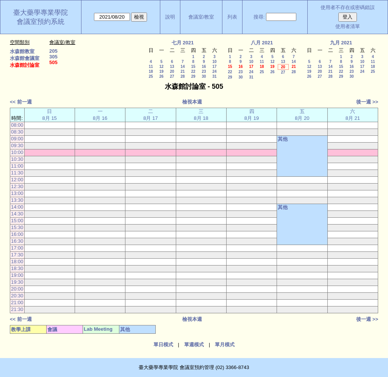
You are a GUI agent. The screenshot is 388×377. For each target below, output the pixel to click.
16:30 (17, 241)
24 (214, 71)
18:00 (17, 261)
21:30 (17, 309)
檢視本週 (192, 102)
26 (161, 76)
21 (182, 71)
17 (214, 66)
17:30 (17, 255)
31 (214, 76)
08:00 (17, 125)
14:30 (17, 214)
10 (214, 62)
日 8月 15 (49, 114)
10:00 (17, 152)
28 (182, 76)
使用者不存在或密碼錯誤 (348, 7)
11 (151, 66)
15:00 (17, 220)
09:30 (17, 145)
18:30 (17, 268)
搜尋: (259, 17)
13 (172, 66)
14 (182, 66)
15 (193, 66)
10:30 (17, 159)
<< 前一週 (21, 102)
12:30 (17, 186)
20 (172, 71)
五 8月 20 (302, 114)
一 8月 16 (100, 114)
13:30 (17, 200)
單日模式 (163, 344)
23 (204, 71)
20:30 (17, 295)
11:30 (17, 173)
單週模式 (194, 344)
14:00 (17, 207)
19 (161, 71)
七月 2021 (183, 43)
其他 (283, 139)
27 (172, 76)
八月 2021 (262, 43)
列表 (232, 17)
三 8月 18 (201, 114)
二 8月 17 (150, 114)
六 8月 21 (353, 114)
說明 (170, 17)
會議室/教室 (201, 17)
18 (151, 71)
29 (193, 76)
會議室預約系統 (40, 21)
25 (151, 76)
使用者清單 (347, 26)
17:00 (17, 248)
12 (161, 66)
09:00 (17, 138)
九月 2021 (341, 43)
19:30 (17, 282)
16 (204, 66)
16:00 (17, 234)
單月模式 (225, 344)
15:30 (17, 227)
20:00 (17, 289)
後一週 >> (367, 102)
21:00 (17, 302)
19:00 (17, 275)
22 (193, 71)
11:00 (17, 166)
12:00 (17, 179)
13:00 (17, 193)
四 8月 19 (251, 114)
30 (204, 76)
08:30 (17, 132)
